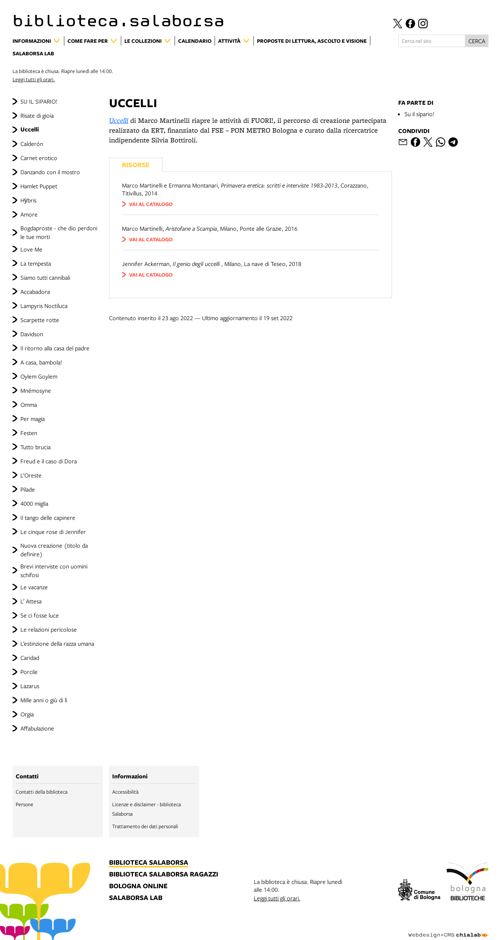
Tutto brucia (35, 447)
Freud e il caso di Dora (48, 461)
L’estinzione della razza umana (57, 643)
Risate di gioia (37, 115)
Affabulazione (37, 728)
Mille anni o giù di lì (43, 700)
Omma (28, 404)
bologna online (138, 886)
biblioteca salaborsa (148, 863)
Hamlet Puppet (38, 186)
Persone (24, 804)
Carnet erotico (38, 158)
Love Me (31, 249)
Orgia (27, 714)
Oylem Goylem (38, 376)
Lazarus (29, 686)
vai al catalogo (151, 204)
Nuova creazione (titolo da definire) (54, 549)
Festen (28, 433)
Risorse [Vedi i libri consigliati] (135, 164)
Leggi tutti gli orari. (34, 79)
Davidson (31, 334)
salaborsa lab (135, 898)
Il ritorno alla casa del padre (54, 348)
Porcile (29, 672)
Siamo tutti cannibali (45, 277)
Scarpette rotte (39, 320)
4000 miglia (34, 503)
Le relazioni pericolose (48, 629)
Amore (29, 214)
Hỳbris (28, 200)
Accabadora (35, 291)
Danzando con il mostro (50, 172)
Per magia (32, 419)
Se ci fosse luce (39, 615)
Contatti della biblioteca (41, 791)
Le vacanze (34, 587)
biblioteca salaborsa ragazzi (163, 874)
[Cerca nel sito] (431, 41)
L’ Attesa (31, 601)
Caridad (29, 657)
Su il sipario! (419, 114)
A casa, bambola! (41, 362)
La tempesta (35, 263)
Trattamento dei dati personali (145, 826)
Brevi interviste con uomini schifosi (53, 570)
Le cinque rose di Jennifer (53, 532)
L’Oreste (31, 475)
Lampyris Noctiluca (43, 306)
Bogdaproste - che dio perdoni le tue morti (58, 232)
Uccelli (29, 129)
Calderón (31, 144)
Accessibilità (125, 791)
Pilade (27, 489)
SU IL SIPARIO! (38, 101)
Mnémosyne (35, 390)
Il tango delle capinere (47, 517)
